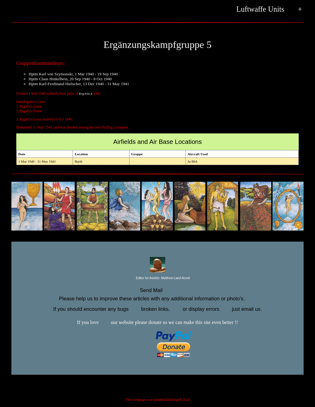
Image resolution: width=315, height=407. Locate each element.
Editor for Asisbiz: (157, 278)
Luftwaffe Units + (269, 9)
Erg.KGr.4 (85, 93)
